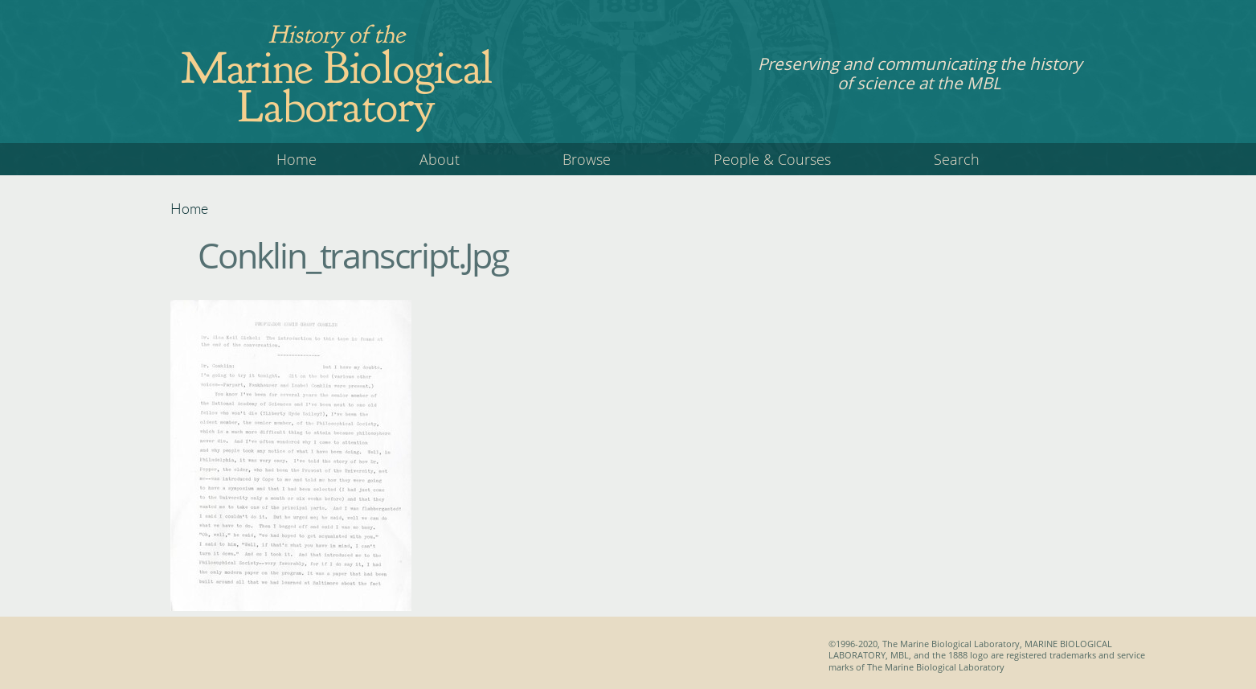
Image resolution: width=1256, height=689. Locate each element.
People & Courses (772, 159)
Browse (587, 159)
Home (296, 159)
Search (957, 159)
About (439, 159)
